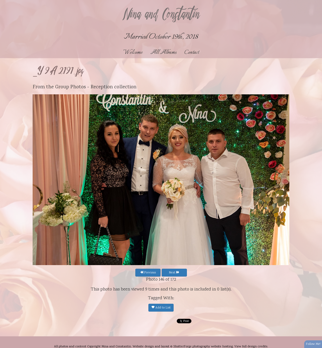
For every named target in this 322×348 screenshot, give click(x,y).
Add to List (161, 308)
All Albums (163, 52)
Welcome (133, 52)
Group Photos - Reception (84, 87)
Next (174, 272)
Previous (148, 272)
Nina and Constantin (161, 15)
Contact (191, 52)
